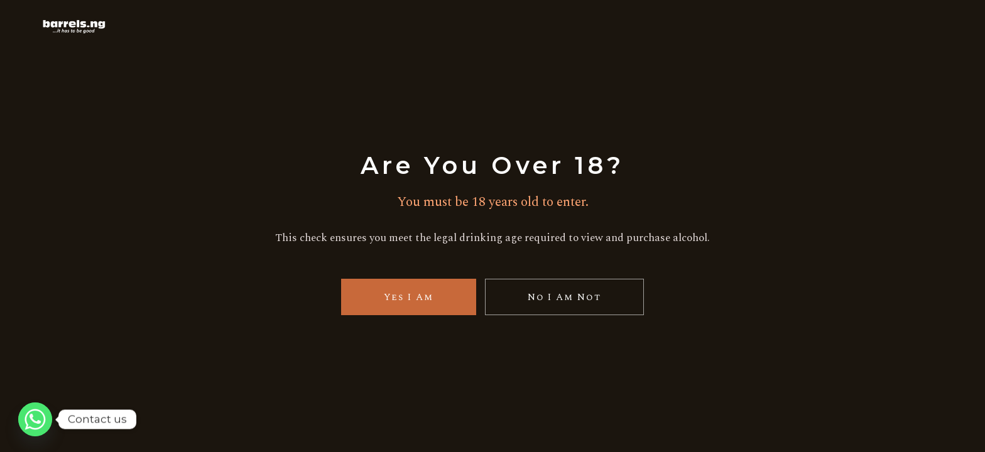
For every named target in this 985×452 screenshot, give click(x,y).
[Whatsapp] (35, 419)
